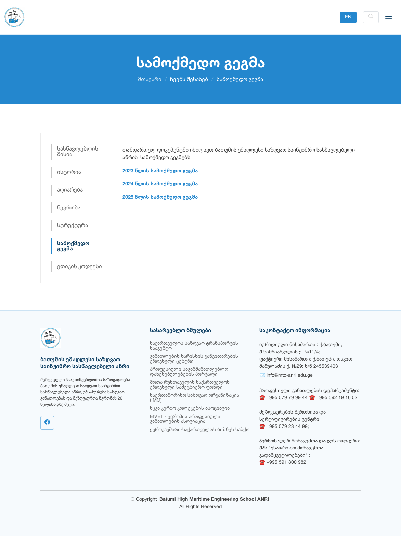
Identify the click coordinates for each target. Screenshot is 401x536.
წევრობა (68, 208)
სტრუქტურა (72, 225)
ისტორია (69, 172)
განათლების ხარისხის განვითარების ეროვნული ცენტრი (194, 359)
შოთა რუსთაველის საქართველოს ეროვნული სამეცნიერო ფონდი (190, 385)
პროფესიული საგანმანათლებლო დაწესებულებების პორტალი (189, 372)
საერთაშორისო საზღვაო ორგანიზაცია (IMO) (194, 398)
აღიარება (70, 190)
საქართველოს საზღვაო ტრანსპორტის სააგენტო (194, 346)
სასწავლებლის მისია (77, 152)
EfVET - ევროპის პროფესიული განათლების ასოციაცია (185, 419)
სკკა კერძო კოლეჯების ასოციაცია (190, 408)
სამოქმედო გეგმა (73, 246)
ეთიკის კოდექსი (79, 266)
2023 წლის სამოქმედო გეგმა (160, 171)
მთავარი (149, 79)
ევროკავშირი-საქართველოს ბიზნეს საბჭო (199, 430)
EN (348, 17)
